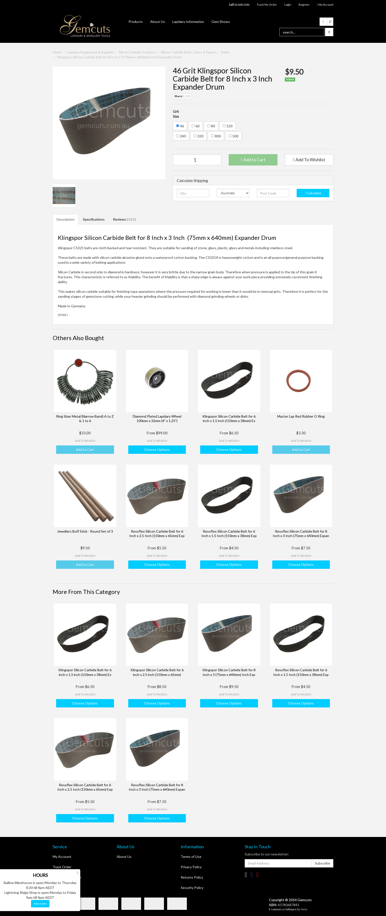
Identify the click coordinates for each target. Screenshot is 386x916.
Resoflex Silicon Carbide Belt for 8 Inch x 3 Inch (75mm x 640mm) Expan (301, 533)
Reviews (124, 219)
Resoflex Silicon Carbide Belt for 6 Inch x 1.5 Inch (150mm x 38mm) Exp (229, 533)
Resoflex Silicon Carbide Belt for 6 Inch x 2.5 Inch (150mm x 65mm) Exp (157, 533)
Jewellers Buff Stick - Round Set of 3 (85, 531)
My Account (62, 856)
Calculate (313, 193)
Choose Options (157, 449)
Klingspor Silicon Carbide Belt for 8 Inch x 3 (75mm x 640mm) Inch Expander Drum (119, 57)
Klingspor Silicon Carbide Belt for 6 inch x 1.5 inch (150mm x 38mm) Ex (229, 418)
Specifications (94, 219)
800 (216, 136)
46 (180, 126)
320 (198, 136)
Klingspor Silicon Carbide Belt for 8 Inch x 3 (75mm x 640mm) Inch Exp (229, 672)
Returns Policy (192, 877)
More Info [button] (40, 903)
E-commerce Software (283, 909)
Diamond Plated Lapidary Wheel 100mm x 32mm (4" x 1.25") (157, 418)
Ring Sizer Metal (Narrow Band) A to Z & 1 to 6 (85, 418)
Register (304, 4)
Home (57, 52)
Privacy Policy (191, 867)
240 (181, 136)
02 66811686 (239, 4)
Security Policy (192, 887)
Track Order (62, 867)
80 (211, 126)
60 (195, 126)
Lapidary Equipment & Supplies (90, 52)
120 (227, 126)
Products (136, 21)
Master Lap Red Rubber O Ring (301, 416)
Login (287, 4)
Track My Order (267, 4)
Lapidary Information (188, 21)
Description (66, 219)
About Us (157, 21)
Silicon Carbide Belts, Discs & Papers (189, 52)
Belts (225, 52)
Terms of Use (191, 856)
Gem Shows (220, 21)
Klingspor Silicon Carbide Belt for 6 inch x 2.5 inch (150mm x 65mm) (157, 672)
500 (233, 136)
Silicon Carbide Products (137, 52)
